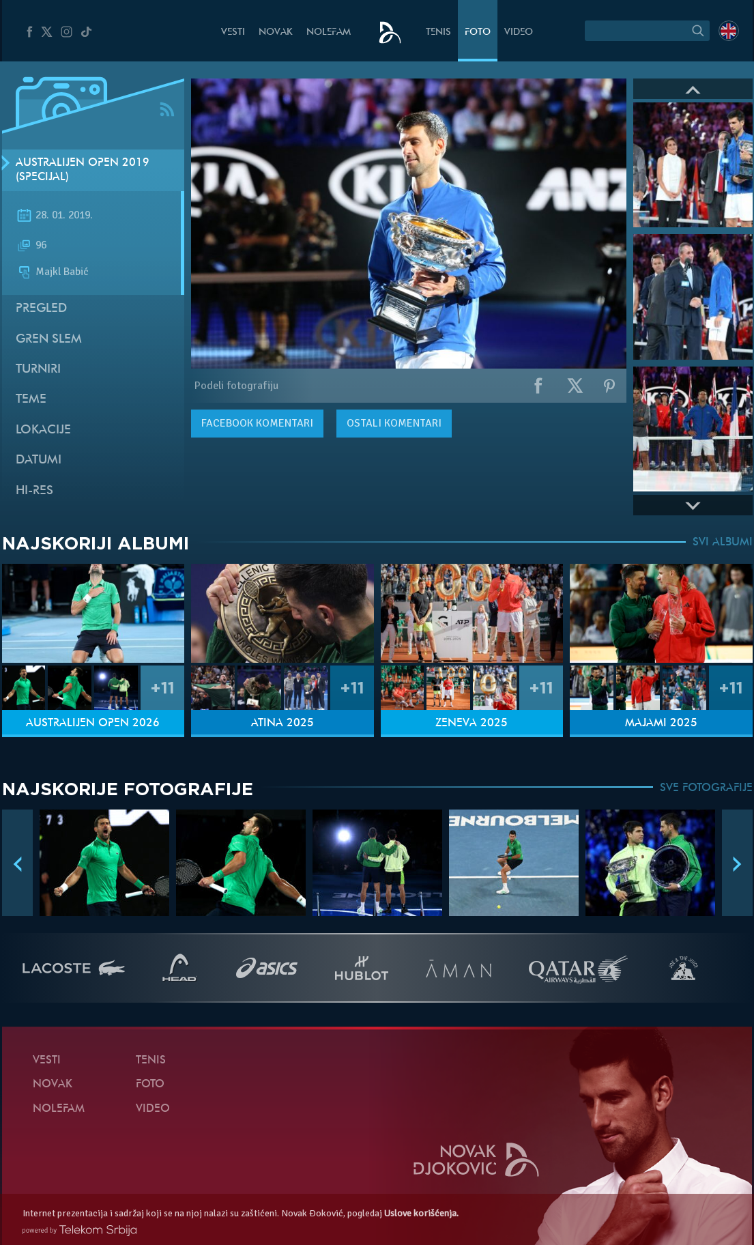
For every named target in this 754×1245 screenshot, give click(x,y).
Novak (276, 32)
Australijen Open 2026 (93, 723)
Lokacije (43, 430)
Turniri (38, 369)
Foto (478, 32)
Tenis (438, 32)
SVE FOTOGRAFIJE (706, 788)
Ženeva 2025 (471, 723)
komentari (257, 423)
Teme (31, 399)
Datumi (38, 460)
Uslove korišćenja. (421, 1213)
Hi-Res (34, 491)
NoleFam (328, 32)
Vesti (233, 32)
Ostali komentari (394, 423)
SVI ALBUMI (723, 542)
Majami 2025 (661, 723)
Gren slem (49, 339)
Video (518, 32)
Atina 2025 (282, 723)
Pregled (41, 308)
